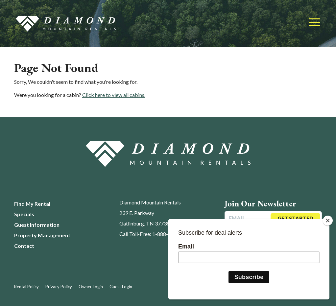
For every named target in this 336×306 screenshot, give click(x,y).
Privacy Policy (58, 286)
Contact (24, 246)
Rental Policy (26, 286)
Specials (24, 214)
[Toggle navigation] (314, 22)
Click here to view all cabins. (113, 95)
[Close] (328, 220)
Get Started (295, 218)
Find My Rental (32, 203)
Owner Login (91, 286)
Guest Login (120, 286)
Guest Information (37, 225)
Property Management (42, 235)
